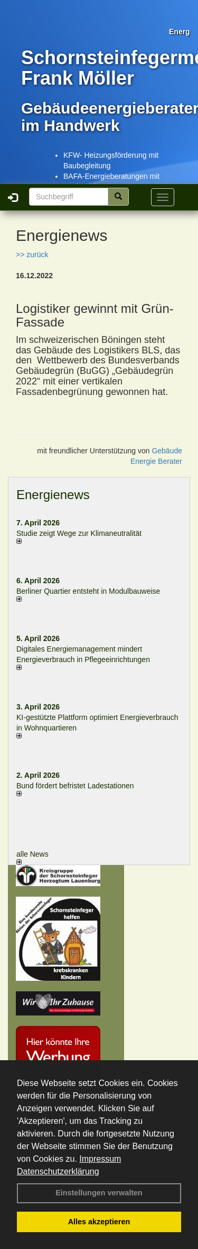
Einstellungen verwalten (99, 1193)
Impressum (100, 1158)
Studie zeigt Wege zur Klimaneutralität (79, 533)
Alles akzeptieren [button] (99, 1221)
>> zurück (32, 254)
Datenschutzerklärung (58, 1171)
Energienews (53, 495)
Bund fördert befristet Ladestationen (75, 785)
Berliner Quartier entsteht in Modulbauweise (88, 591)
